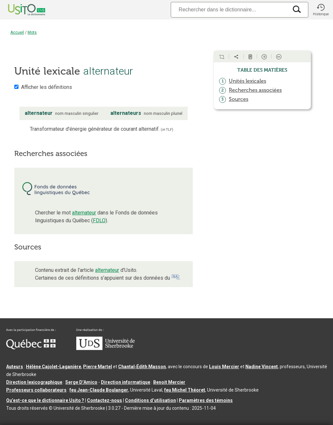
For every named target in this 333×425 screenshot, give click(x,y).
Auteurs (14, 366)
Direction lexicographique (34, 382)
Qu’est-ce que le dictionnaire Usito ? (45, 400)
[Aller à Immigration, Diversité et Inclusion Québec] (31, 347)
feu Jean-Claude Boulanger (98, 390)
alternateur (84, 213)
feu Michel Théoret (184, 390)
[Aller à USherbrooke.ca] (105, 348)
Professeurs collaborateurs (36, 390)
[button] (320, 9)
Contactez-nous (104, 400)
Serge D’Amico (81, 382)
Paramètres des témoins (206, 400)
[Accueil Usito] (19, 9)
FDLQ (99, 220)
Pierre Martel (97, 366)
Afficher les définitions (46, 87)
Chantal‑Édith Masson (142, 366)
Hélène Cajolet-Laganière (53, 366)
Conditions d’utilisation (150, 400)
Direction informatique (125, 382)
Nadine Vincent (261, 366)
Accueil (17, 32)
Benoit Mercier (169, 382)
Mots (32, 32)
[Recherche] (229, 9)
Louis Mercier (224, 366)
